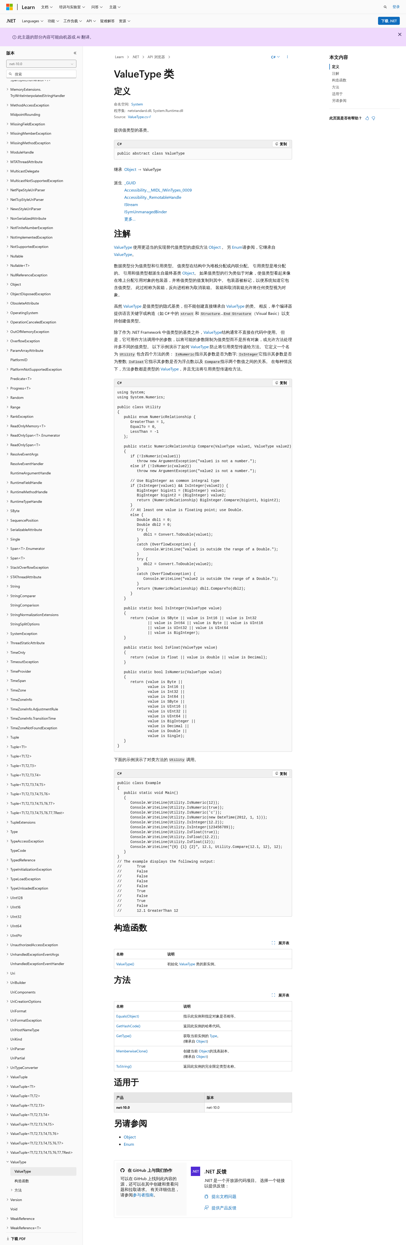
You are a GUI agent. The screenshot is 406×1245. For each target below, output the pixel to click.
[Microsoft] (9, 7)
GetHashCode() (128, 1025)
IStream (131, 204)
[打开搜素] (385, 7)
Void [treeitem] (13, 1202)
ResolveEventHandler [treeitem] (27, 457)
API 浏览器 (156, 56)
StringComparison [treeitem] (24, 598)
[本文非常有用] (367, 118)
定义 (335, 66)
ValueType (123, 247)
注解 (335, 73)
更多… (130, 219)
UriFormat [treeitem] (18, 1004)
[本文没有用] (373, 118)
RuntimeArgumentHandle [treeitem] (30, 466)
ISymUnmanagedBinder (145, 211)
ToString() (124, 1066)
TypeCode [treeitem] (18, 843)
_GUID (130, 182)
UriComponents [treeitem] (22, 985)
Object (130, 169)
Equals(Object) (127, 1016)
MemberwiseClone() (132, 1051)
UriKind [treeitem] (16, 1032)
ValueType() (125, 963)
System (137, 104)
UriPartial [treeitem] (17, 1051)
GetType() (123, 1035)
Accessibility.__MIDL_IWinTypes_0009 (158, 190)
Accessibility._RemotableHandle (152, 197)
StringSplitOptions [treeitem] (25, 617)
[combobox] (41, 64)
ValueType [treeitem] (23, 1164)
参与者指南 (143, 1194)
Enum (237, 247)
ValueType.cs (138, 116)
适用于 (337, 93)
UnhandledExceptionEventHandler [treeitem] (37, 957)
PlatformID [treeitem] (18, 353)
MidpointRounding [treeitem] (25, 107)
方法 (335, 87)
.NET (135, 56)
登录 (396, 6)
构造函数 (339, 80)
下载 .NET (389, 20)
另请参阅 (339, 100)
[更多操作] (287, 57)
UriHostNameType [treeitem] (24, 1023)
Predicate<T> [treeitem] (21, 372)
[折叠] (75, 53)
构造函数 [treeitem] (22, 1174)
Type (213, 1035)
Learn (119, 56)
